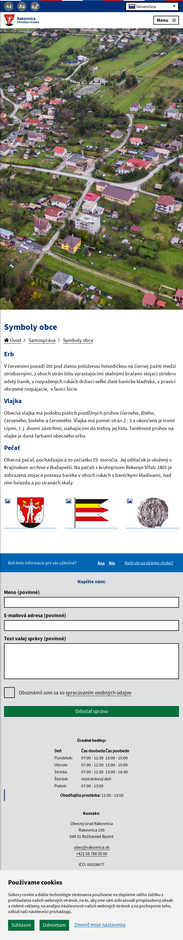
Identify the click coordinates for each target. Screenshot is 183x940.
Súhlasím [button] (21, 925)
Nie (113, 563)
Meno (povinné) (22, 592)
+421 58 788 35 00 (91, 853)
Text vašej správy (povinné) (35, 638)
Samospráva (42, 340)
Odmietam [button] (54, 925)
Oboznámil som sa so (75, 692)
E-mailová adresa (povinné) (35, 615)
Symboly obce (78, 340)
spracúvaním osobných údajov (98, 692)
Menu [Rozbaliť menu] (166, 20)
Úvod (12, 340)
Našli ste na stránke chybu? (149, 562)
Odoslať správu (91, 711)
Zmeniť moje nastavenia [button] (99, 924)
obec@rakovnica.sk (91, 847)
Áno (102, 563)
